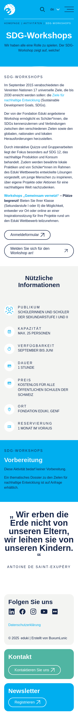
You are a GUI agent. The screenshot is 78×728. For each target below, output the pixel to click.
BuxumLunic (58, 638)
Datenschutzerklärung (24, 625)
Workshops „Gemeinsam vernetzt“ (31, 195)
